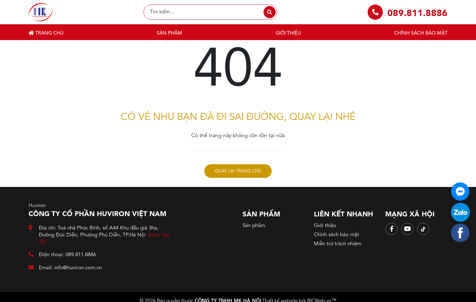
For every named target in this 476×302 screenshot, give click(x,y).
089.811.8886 (417, 13)
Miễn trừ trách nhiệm (337, 243)
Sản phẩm (169, 33)
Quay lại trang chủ (238, 171)
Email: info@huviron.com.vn (65, 268)
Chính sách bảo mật (420, 33)
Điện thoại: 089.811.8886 (62, 255)
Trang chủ (46, 33)
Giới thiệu (288, 33)
